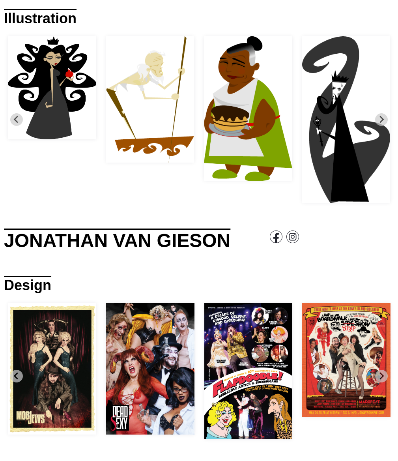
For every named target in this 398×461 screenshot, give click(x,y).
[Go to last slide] (16, 119)
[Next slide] (381, 119)
